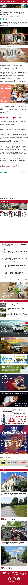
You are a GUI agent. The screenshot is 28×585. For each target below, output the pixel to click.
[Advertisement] (12, 186)
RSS (22, 573)
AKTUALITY (2, 16)
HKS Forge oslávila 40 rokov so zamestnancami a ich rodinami (15, 266)
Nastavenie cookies (17, 574)
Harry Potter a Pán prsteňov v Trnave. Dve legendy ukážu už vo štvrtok (14, 276)
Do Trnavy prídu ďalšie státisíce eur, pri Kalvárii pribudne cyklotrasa (15, 262)
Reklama (19, 573)
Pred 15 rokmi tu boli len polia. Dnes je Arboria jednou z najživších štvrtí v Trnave (13, 214)
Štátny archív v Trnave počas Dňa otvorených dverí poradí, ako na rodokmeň (22, 214)
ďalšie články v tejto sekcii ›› (22, 279)
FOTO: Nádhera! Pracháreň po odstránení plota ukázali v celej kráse (15, 255)
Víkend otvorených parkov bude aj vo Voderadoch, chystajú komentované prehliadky (16, 310)
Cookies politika (24, 574)
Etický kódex (15, 573)
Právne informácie (13, 572)
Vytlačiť (25, 172)
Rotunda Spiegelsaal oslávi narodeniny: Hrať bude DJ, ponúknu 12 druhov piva (15, 273)
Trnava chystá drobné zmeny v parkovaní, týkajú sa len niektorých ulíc (15, 259)
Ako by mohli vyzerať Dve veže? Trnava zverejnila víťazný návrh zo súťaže (4, 213)
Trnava (7, 16)
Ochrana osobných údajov (21, 572)
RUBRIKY (14, 1)
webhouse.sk (19, 582)
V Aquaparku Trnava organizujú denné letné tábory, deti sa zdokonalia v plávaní (15, 269)
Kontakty (24, 573)
